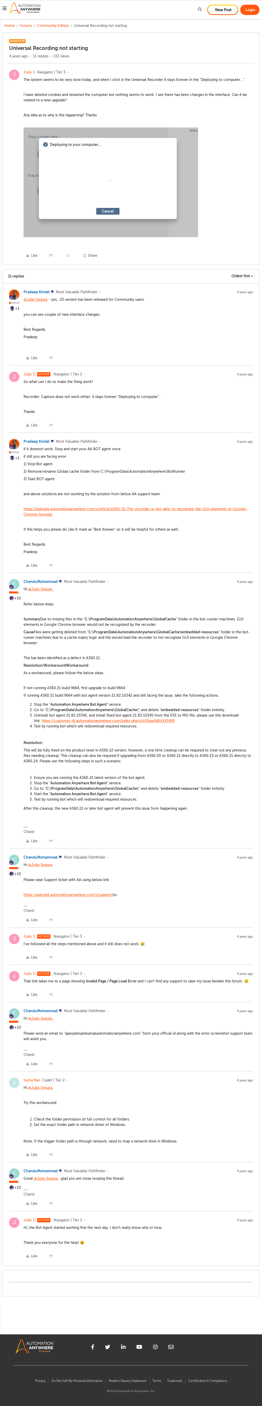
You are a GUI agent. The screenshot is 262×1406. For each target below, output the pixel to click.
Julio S (29, 72)
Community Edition (53, 26)
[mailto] (171, 1348)
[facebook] (92, 1348)
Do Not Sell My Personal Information (77, 1381)
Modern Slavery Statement (127, 1381)
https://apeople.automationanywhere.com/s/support (68, 895)
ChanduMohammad (41, 582)
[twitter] (107, 1348)
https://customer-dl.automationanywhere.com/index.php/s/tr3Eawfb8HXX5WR (108, 721)
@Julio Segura (35, 300)
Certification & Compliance (207, 1381)
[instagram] (155, 1348)
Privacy (40, 1381)
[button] (5, 9)
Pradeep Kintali (37, 292)
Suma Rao (32, 1080)
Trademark (174, 1381)
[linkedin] (123, 1348)
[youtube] (139, 1348)
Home (9, 26)
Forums (26, 26)
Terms (156, 1381)
